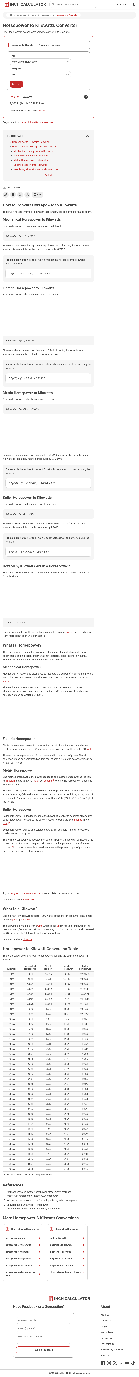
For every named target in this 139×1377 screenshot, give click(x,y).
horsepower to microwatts (23, 1245)
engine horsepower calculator (27, 893)
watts (6, 681)
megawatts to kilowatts (67, 1258)
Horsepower (46, 15)
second (48, 780)
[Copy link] (6, 195)
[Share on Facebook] (13, 195)
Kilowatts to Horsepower (50, 45)
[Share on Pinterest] (27, 195)
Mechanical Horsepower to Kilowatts (33, 151)
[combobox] (77, 4)
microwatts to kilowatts (67, 1245)
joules (15, 919)
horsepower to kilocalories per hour (23, 1274)
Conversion (21, 15)
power (69, 632)
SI (58, 925)
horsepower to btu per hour (23, 1265)
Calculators (120, 4)
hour (5, 823)
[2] (9, 823)
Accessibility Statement (112, 1349)
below (42, 110)
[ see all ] (48, 174)
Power (33, 15)
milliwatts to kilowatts (67, 1252)
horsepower (29, 899)
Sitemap (105, 1355)
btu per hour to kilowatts (67, 1265)
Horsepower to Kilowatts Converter (31, 142)
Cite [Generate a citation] (37, 194)
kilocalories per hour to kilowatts (67, 1272)
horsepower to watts (23, 1238)
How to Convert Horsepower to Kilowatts (34, 146)
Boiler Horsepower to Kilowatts (30, 164)
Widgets (105, 1326)
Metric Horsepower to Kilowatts (31, 160)
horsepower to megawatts (23, 1258)
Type (12, 56)
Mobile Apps (107, 1332)
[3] (12, 846)
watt (39, 925)
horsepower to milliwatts (23, 1252)
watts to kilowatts (67, 1238)
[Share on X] (20, 195)
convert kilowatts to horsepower (37, 122)
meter (35, 780)
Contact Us (106, 1320)
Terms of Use (107, 1338)
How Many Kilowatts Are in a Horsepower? (37, 169)
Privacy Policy (107, 1344)
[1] (54, 780)
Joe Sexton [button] (15, 188)
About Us (105, 1315)
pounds (78, 819)
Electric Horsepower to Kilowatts (31, 155)
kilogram (11, 780)
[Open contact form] (85, 97)
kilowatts (27, 939)
